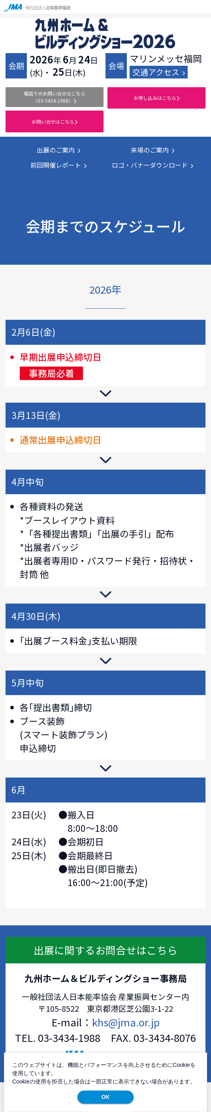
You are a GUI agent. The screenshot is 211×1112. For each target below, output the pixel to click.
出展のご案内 (58, 150)
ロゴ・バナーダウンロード (152, 165)
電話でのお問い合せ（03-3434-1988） (54, 97)
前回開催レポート (58, 165)
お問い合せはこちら (54, 121)
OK (106, 1097)
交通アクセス (158, 72)
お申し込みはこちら (156, 97)
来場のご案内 (152, 150)
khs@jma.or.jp (126, 1022)
